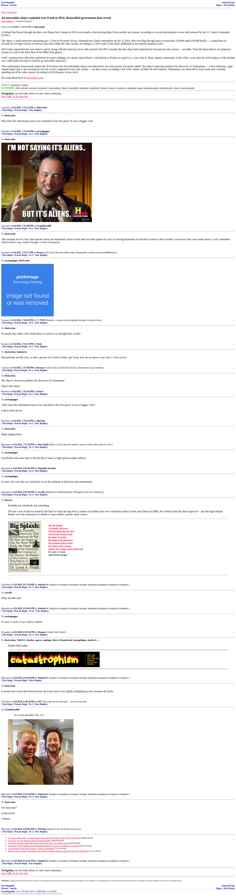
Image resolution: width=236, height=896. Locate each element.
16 (2, 678)
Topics (219, 5)
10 (2, 444)
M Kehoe (42, 829)
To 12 (31, 611)
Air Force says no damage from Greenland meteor (30, 840)
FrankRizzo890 (44, 226)
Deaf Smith (43, 444)
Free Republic (8, 2)
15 (2, 632)
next (21, 96)
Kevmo (40, 252)
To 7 (31, 587)
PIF (39, 701)
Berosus (40, 367)
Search (13, 5)
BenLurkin (42, 107)
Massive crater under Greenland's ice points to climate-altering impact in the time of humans (48, 851)
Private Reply (21, 110)
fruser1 (40, 391)
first (3, 96)
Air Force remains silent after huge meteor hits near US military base (38, 843)
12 (2, 492)
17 (2, 701)
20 (2, 861)
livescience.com (35, 77)
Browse (4, 5)
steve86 (41, 492)
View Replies (35, 110)
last (26, 96)
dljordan (41, 421)
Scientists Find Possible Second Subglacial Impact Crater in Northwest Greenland (43, 846)
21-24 (15, 96)
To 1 (31, 134)
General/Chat (228, 2)
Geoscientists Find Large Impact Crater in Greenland (31, 848)
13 (2, 584)
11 (2, 468)
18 (2, 794)
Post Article (229, 5)
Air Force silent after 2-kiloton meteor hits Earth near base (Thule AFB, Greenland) (44, 838)
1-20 (8, 96)
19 (2, 829)
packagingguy (43, 131)
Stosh (39, 344)
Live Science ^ (8, 21)
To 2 (31, 323)
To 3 (31, 797)
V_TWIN (41, 320)
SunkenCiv (43, 584)
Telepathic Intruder (47, 468)
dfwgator (42, 632)
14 (2, 608)
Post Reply (8, 110)
